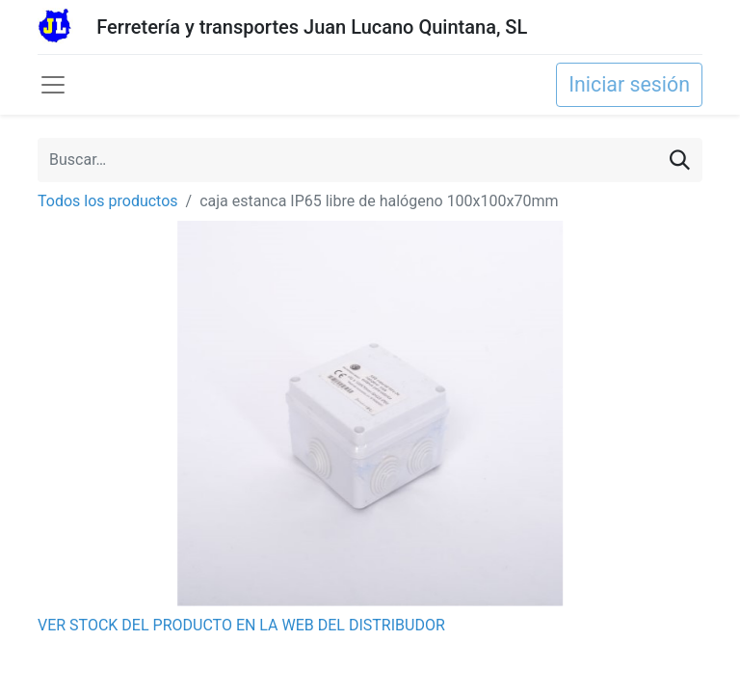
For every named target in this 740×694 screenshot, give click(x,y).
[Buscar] (679, 160)
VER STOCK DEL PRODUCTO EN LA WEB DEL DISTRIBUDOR (241, 625)
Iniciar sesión (629, 84)
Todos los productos (108, 201)
